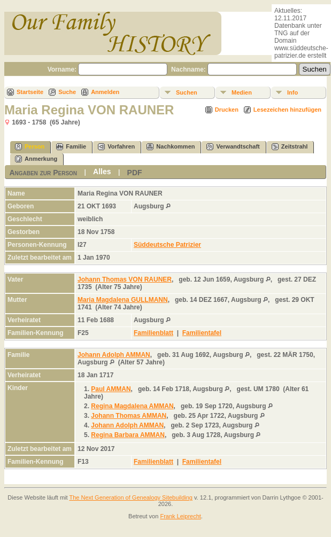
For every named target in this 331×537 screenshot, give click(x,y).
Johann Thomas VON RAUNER (125, 279)
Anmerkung (36, 159)
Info (292, 92)
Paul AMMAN (110, 389)
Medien (242, 92)
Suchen (186, 92)
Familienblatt (153, 333)
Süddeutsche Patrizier (167, 244)
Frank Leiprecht (180, 516)
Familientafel (201, 333)
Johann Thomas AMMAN (128, 415)
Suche (67, 92)
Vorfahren (116, 147)
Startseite (30, 92)
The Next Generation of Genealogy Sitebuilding (131, 497)
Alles (102, 171)
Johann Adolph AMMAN (114, 355)
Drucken (226, 109)
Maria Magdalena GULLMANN (123, 299)
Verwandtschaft (232, 147)
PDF (134, 172)
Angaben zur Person (43, 172)
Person (29, 147)
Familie (71, 147)
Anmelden (105, 92)
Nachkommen (171, 147)
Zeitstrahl (290, 147)
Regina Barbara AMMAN (128, 435)
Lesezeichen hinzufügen (287, 109)
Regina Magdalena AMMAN (132, 406)
